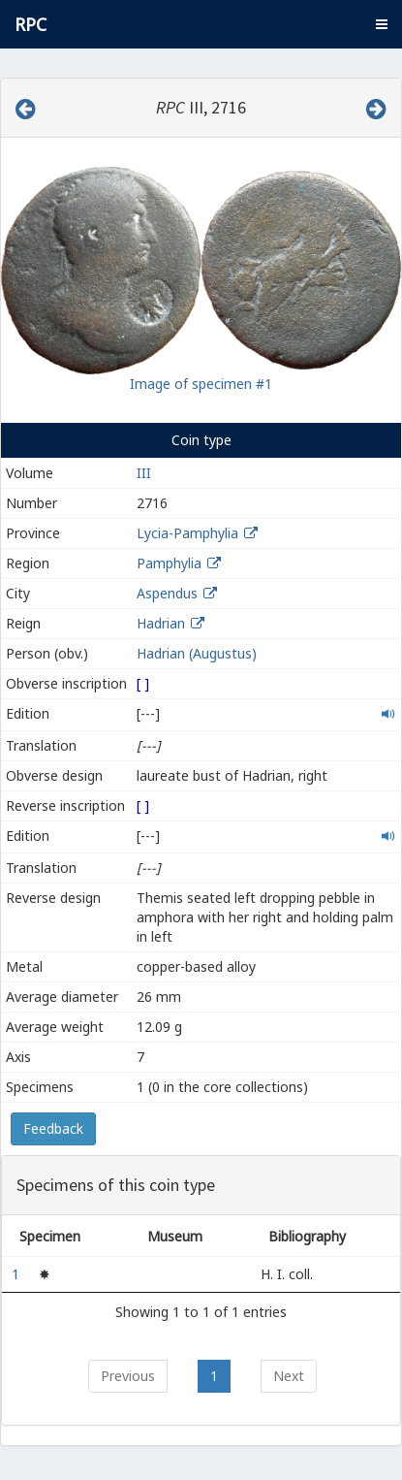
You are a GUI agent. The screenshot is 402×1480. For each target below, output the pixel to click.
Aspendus (167, 593)
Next (288, 1376)
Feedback (53, 1128)
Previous (128, 1376)
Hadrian (161, 623)
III (144, 473)
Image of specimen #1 (201, 383)
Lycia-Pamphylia (187, 533)
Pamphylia (169, 563)
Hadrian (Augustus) (197, 653)
